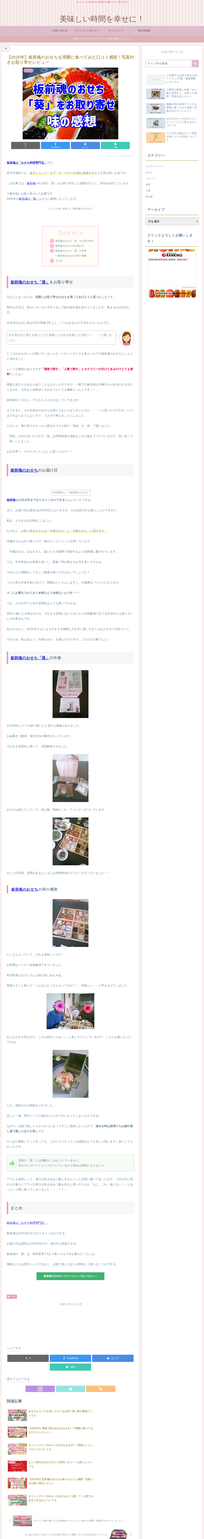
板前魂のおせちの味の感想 (72, 256)
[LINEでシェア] (102, 145)
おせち (12, 1298)
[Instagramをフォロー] (63, 1390)
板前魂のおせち (24, 471)
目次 (67, 233)
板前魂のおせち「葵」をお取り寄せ (74, 240)
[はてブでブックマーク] (81, 145)
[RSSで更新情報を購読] (78, 1390)
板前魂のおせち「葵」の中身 (70, 251)
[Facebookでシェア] (60, 145)
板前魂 (31, 183)
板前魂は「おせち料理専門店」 (27, 1224)
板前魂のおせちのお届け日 (69, 246)
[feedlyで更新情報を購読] (70, 1390)
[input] (172, 63)
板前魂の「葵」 (29, 198)
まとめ (58, 261)
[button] (195, 63)
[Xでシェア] (38, 145)
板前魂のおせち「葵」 (30, 283)
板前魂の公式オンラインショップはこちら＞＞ (70, 1277)
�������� (188, 287)
